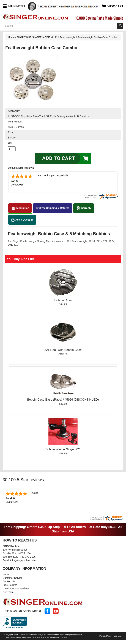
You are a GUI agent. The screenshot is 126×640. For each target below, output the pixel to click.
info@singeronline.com (23, 560)
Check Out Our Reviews (16, 588)
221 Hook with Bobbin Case (63, 350)
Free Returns (10, 585)
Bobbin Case (63, 300)
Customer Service (12, 577)
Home (11, 37)
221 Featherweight (65, 37)
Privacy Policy (105, 636)
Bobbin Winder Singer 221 (63, 449)
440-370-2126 (28, 556)
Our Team (8, 592)
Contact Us (9, 581)
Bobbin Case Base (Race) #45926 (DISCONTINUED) (63, 399)
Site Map (118, 636)
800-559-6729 (10, 556)
